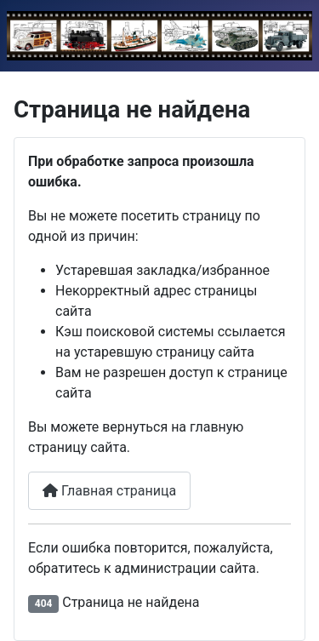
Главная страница (109, 491)
